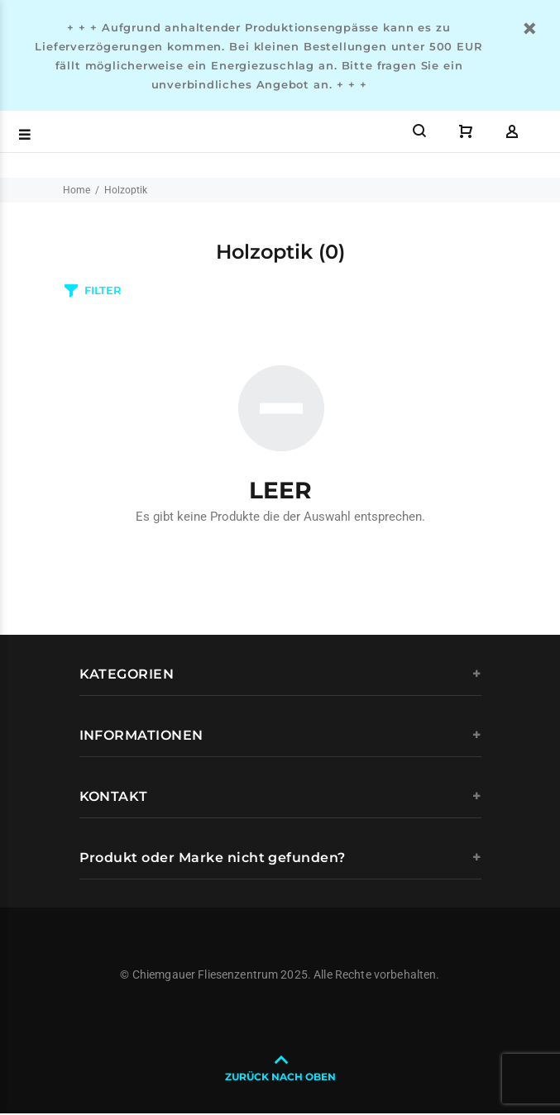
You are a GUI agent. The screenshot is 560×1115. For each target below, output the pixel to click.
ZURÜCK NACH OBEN (280, 1076)
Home (76, 190)
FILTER (102, 290)
